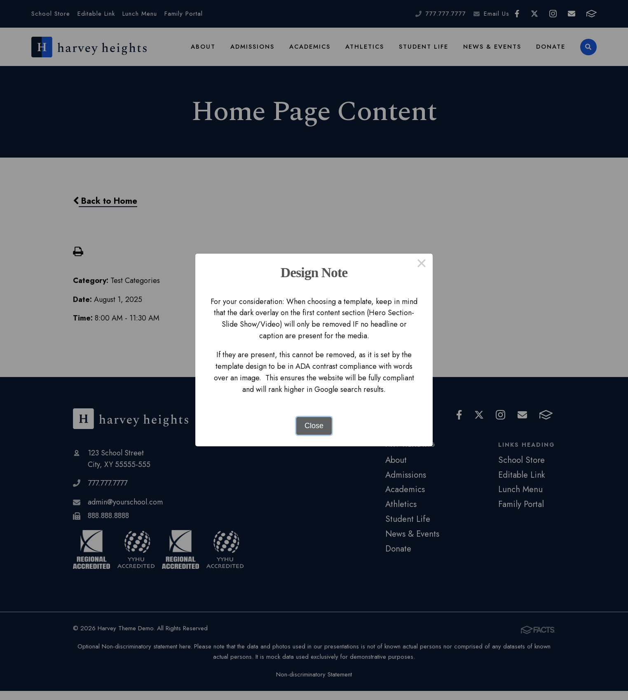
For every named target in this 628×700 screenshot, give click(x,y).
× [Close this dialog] (421, 265)
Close (314, 426)
